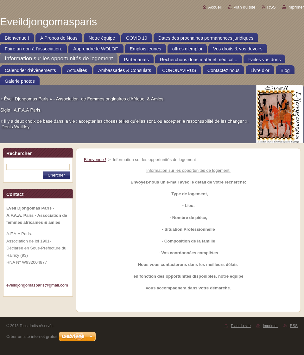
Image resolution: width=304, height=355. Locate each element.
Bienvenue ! (95, 159)
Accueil (215, 7)
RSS (271, 7)
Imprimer (296, 7)
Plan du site (244, 7)
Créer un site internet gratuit (31, 336)
